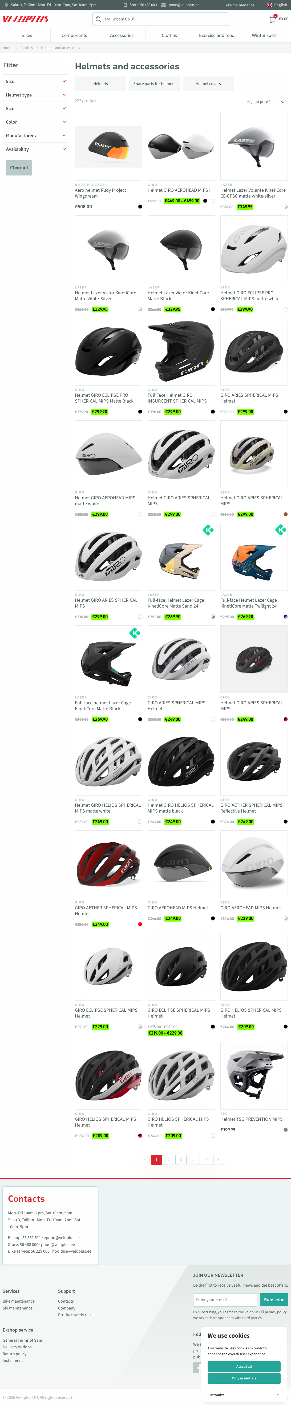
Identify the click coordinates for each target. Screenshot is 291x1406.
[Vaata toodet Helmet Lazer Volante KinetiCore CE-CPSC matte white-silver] (254, 147)
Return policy (14, 1354)
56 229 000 (40, 1251)
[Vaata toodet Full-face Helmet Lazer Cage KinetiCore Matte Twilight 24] (254, 557)
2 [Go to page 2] (169, 1159)
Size (10, 81)
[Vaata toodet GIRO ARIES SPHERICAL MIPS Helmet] (254, 352)
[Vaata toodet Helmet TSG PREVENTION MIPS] (254, 1076)
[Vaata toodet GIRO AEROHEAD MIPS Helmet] (181, 864)
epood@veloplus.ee (62, 1238)
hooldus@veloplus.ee (71, 1251)
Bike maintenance (239, 5)
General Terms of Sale (22, 1340)
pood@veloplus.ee (184, 5)
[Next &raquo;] (218, 1160)
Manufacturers (21, 135)
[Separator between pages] (193, 1160)
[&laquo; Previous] (145, 1160)
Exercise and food (217, 35)
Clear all (19, 168)
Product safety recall (76, 1315)
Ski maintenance (18, 1308)
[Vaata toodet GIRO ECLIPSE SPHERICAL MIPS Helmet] (108, 967)
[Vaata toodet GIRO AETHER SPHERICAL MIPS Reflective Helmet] (254, 762)
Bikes (27, 35)
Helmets (100, 84)
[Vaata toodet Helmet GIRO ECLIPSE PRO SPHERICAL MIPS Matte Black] (108, 352)
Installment (13, 1360)
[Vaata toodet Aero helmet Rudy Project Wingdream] (108, 147)
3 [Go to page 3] (181, 1159)
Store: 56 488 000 (143, 5)
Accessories (122, 35)
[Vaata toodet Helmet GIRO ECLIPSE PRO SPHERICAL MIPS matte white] (254, 249)
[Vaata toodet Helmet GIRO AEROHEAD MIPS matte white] (108, 454)
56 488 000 (29, 1245)
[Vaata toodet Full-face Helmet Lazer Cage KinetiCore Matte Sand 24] (181, 557)
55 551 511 (31, 1238)
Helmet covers (208, 84)
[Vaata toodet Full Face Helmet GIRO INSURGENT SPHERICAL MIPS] (181, 352)
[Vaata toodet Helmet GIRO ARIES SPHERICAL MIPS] (181, 454)
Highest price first (261, 101)
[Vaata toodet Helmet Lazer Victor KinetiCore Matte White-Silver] (108, 249)
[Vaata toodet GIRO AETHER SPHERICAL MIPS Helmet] (108, 864)
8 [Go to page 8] (206, 1159)
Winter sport (264, 35)
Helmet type (19, 95)
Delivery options (17, 1347)
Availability (17, 149)
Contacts (66, 1301)
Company (66, 1308)
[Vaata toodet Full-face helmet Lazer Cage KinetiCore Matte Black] (108, 659)
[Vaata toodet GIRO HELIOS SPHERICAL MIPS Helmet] (254, 967)
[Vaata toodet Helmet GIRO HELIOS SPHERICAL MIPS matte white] (108, 762)
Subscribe (274, 1299)
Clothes (169, 35)
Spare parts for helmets (154, 84)
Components (74, 35)
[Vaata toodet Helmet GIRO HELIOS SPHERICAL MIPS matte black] (181, 762)
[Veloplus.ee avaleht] (27, 19)
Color (11, 122)
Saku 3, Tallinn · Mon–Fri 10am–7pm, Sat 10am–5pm (53, 5)
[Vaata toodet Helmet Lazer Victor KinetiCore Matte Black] (181, 249)
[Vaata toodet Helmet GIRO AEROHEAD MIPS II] (181, 147)
